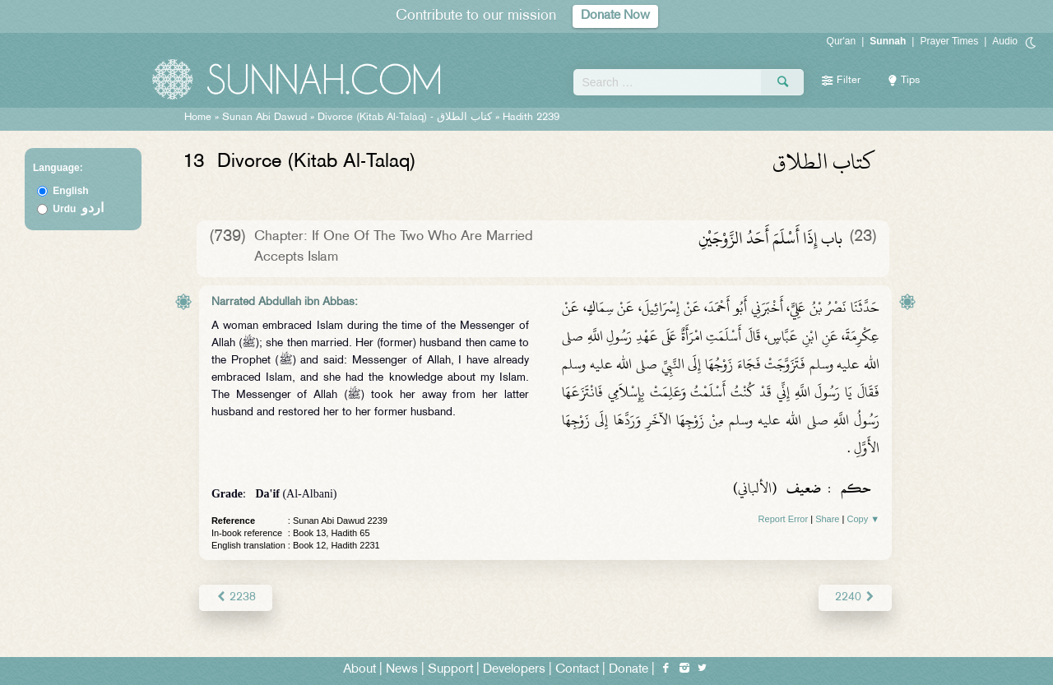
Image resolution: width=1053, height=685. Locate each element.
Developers (514, 670)
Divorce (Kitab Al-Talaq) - (406, 118)
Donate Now (615, 16)
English (70, 191)
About (359, 670)
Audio (1005, 41)
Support (450, 670)
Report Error (783, 519)
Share (827, 519)
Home (197, 118)
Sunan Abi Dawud (264, 118)
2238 (236, 597)
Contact (577, 670)
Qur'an (841, 41)
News (402, 670)
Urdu (78, 209)
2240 (855, 597)
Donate (628, 670)
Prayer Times (949, 41)
